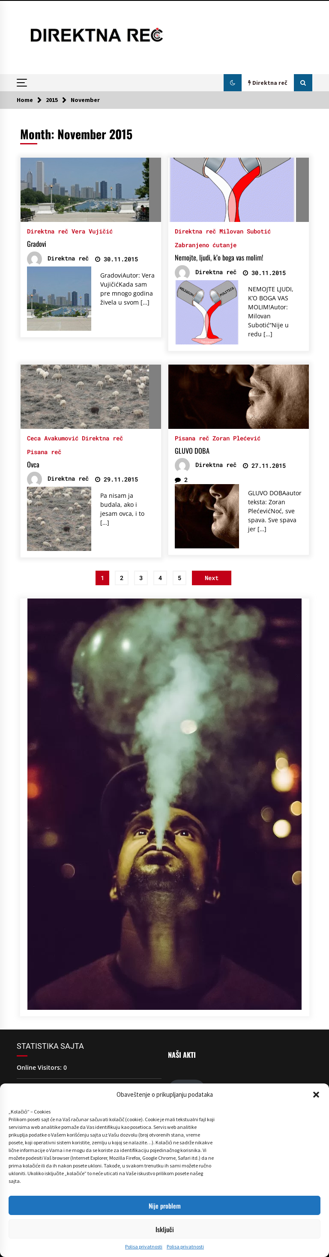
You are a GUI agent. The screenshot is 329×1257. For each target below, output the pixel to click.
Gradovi (36, 244)
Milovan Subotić (245, 230)
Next (211, 578)
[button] (316, 1094)
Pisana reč (44, 451)
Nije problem (165, 1205)
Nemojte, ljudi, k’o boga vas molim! (219, 257)
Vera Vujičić (92, 230)
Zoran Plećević (236, 437)
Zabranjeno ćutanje (205, 244)
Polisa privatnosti (143, 1246)
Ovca (33, 464)
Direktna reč (47, 230)
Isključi (165, 1229)
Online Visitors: (40, 1067)
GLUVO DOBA (192, 451)
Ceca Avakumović (52, 437)
